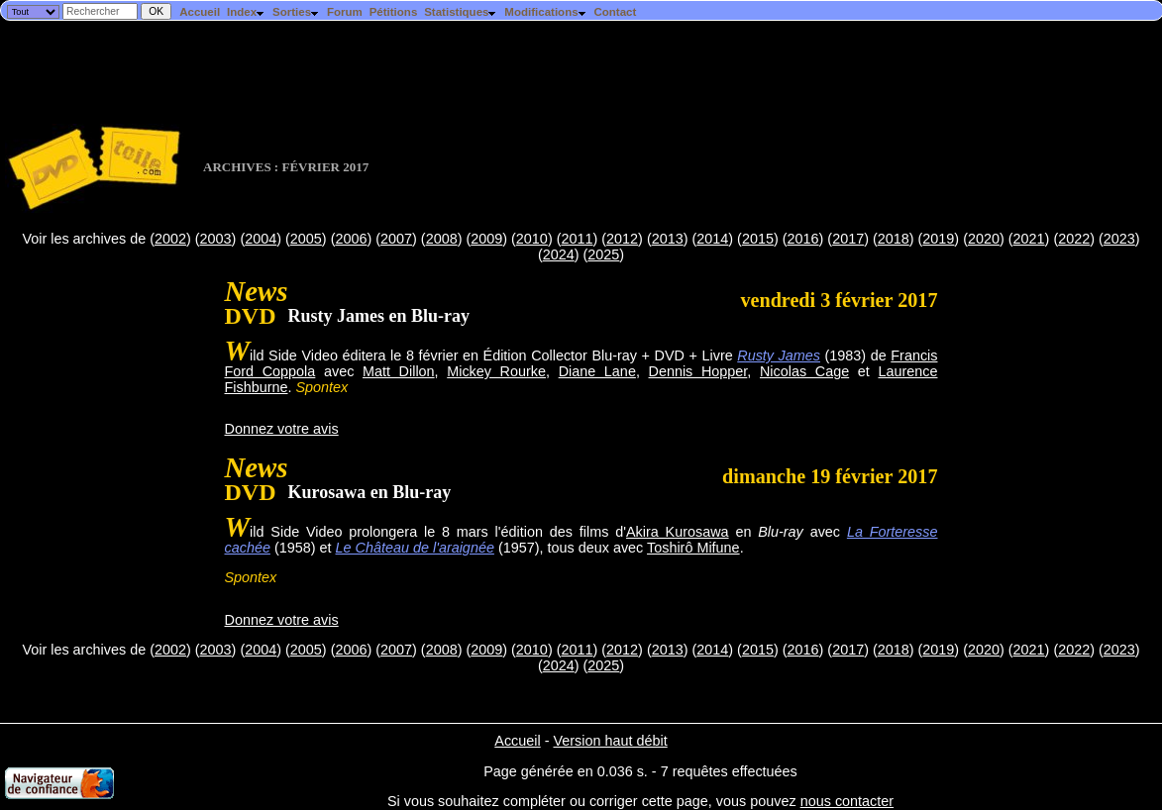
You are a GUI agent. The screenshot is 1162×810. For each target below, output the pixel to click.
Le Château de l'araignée (415, 548)
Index (246, 12)
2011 (576, 239)
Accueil (199, 12)
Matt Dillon (399, 371)
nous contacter (847, 801)
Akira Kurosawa (677, 532)
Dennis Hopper (698, 371)
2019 (938, 239)
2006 (351, 239)
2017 (848, 239)
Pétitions (394, 12)
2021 (1029, 239)
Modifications (545, 12)
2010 (532, 239)
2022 (1074, 239)
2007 (396, 239)
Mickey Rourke (496, 371)
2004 (260, 239)
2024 (559, 254)
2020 (984, 239)
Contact (614, 12)
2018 (893, 239)
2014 (712, 239)
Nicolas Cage (804, 371)
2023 (1119, 239)
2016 (803, 239)
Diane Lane (597, 371)
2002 (170, 239)
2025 (603, 254)
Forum (345, 12)
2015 (758, 239)
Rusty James (778, 355)
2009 (486, 239)
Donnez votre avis (282, 429)
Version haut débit (610, 741)
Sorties (296, 12)
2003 (216, 239)
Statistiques (460, 12)
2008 (442, 239)
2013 (668, 239)
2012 (622, 239)
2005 (306, 239)
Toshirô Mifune (693, 548)
